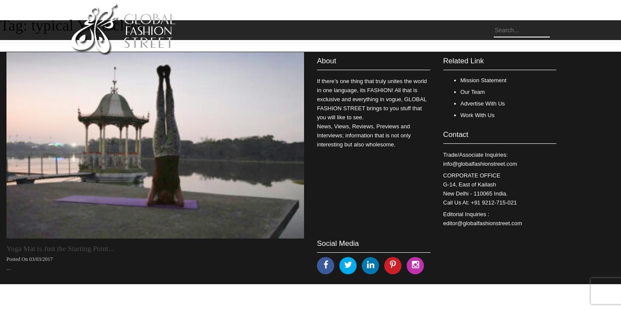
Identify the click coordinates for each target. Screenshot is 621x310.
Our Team (473, 92)
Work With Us (478, 115)
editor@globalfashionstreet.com (482, 223)
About (326, 61)
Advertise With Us (483, 103)
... (8, 268)
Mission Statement (484, 80)
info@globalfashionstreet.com (480, 164)
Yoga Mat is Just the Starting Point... (60, 249)
